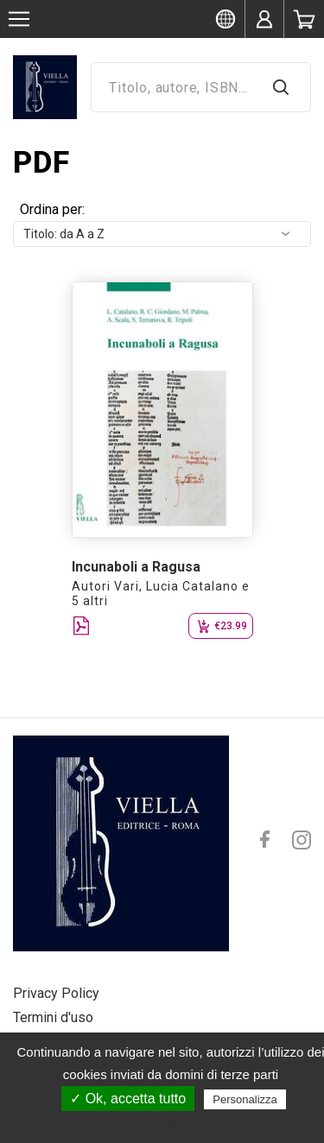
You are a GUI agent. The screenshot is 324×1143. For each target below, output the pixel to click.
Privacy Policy (56, 993)
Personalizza (244, 1099)
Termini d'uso (53, 1017)
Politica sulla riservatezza (170, 1123)
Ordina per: (52, 209)
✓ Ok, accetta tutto (128, 1098)
